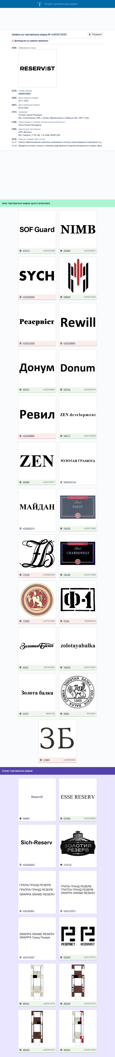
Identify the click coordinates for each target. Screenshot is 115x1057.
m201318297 (27, 957)
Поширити (95, 34)
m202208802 (67, 343)
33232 (23, 667)
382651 (24, 1003)
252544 (65, 957)
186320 (65, 667)
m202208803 (27, 436)
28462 (64, 714)
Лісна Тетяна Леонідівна (29, 125)
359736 (65, 389)
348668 (65, 297)
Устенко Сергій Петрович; (30, 115)
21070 (23, 714)
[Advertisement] (57, 18)
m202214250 (27, 343)
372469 (65, 818)
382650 (24, 1050)
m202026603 (27, 865)
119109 (24, 575)
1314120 (65, 865)
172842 (24, 621)
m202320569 (27, 297)
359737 (24, 389)
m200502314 (27, 528)
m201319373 (67, 911)
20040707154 (68, 482)
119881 (45, 760)
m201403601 (27, 911)
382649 (65, 1003)
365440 (65, 251)
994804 (24, 818)
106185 (65, 528)
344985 (24, 482)
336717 (65, 436)
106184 (65, 575)
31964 (64, 621)
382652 (65, 1050)
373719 (24, 251)
